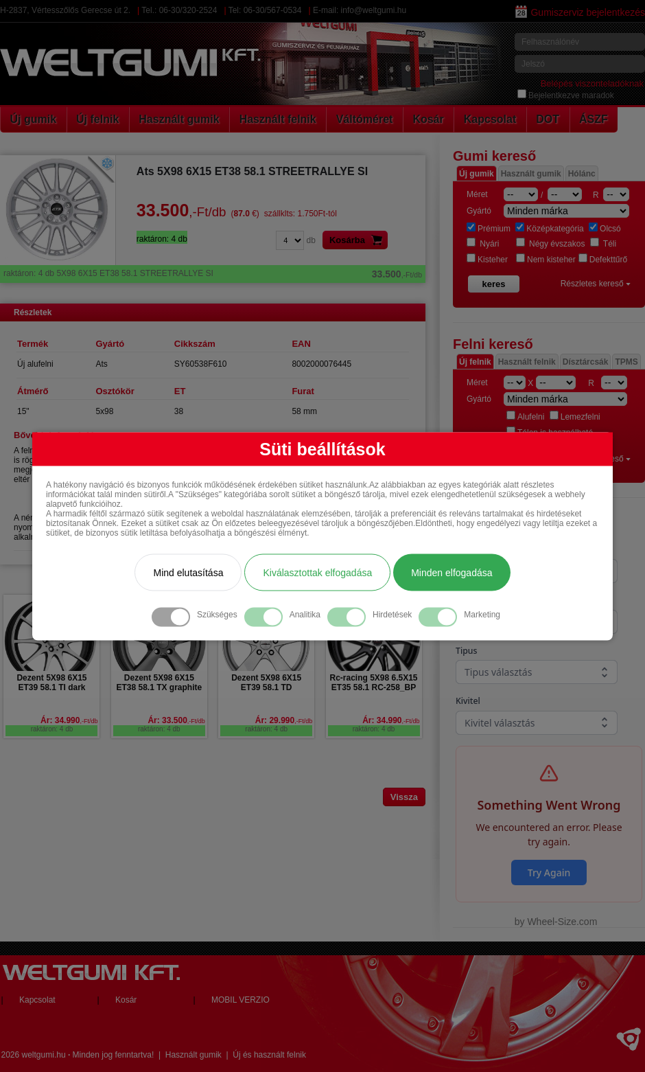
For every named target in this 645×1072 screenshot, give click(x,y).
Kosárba (358, 240)
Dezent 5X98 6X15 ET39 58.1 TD (266, 682)
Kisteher (487, 259)
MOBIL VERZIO (240, 1000)
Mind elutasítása (188, 572)
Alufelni (525, 417)
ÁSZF (593, 119)
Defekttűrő (602, 259)
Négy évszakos (550, 244)
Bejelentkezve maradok (565, 95)
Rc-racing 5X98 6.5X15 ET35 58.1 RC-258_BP (373, 682)
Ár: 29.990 (283, 720)
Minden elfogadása (451, 572)
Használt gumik (179, 119)
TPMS (626, 362)
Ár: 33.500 (176, 720)
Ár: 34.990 (68, 720)
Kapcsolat (490, 119)
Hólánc (582, 174)
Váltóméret (364, 119)
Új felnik (97, 119)
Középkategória (549, 228)
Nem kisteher (546, 259)
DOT (547, 119)
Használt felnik (277, 119)
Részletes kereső (596, 283)
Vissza (404, 797)
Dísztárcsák (586, 362)
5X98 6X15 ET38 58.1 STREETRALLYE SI (212, 273)
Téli (603, 244)
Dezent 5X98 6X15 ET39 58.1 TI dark (51, 682)
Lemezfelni (575, 417)
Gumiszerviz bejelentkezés (580, 12)
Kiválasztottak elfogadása (317, 572)
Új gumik (33, 119)
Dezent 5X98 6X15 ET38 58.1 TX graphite (159, 682)
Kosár (427, 119)
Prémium (489, 228)
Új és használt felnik (269, 1055)
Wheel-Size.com (562, 921)
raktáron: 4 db (52, 729)
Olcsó (605, 228)
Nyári (483, 244)
